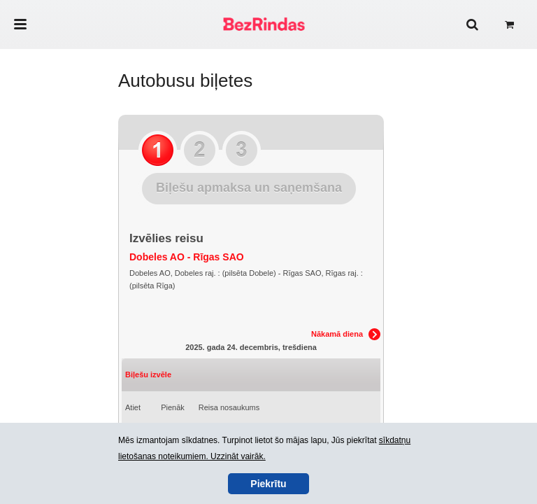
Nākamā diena (337, 334)
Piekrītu (268, 483)
